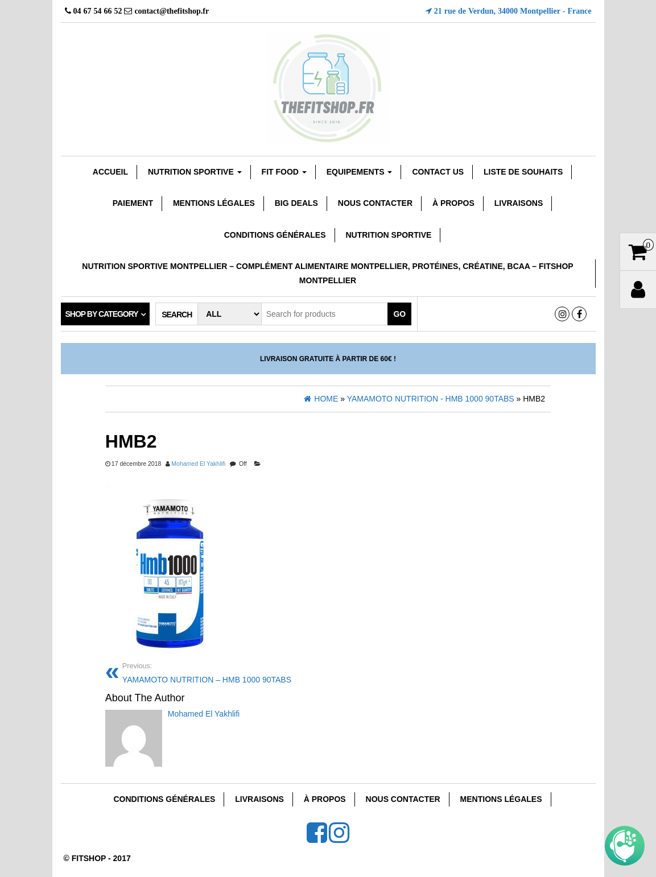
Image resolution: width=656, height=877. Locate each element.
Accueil (110, 171)
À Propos (453, 203)
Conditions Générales (275, 234)
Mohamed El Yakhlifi (198, 463)
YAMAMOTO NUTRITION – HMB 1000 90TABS (221, 672)
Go (399, 313)
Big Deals (296, 203)
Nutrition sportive (195, 171)
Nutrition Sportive (388, 234)
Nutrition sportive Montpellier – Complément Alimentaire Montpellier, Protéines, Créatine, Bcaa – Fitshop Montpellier (327, 273)
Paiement (133, 203)
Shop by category (101, 313)
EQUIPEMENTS (360, 171)
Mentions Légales (214, 203)
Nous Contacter (375, 203)
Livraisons (518, 203)
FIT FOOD (284, 171)
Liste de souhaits (523, 171)
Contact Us (438, 171)
